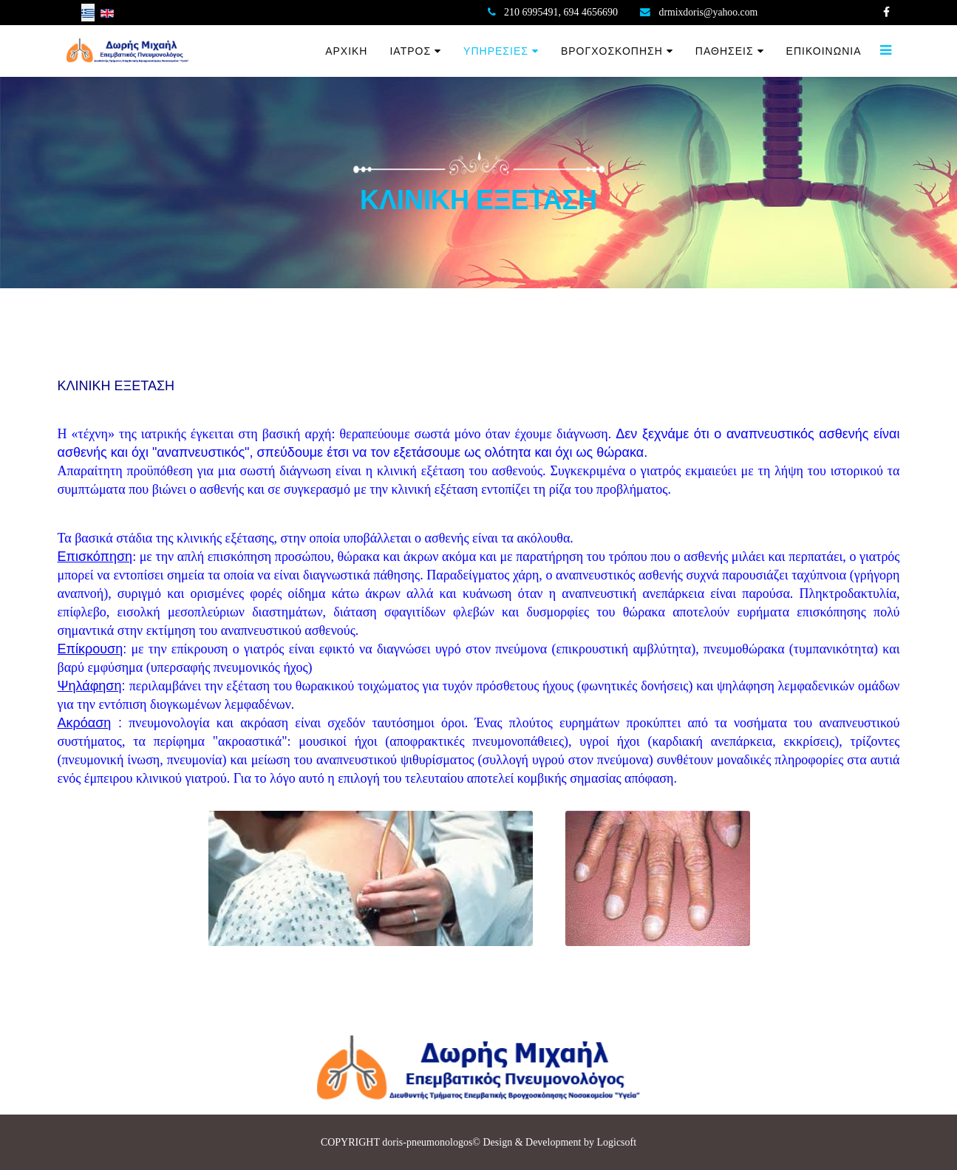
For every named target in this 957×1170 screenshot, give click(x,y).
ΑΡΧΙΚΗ (346, 51)
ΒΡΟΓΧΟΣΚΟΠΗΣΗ (612, 51)
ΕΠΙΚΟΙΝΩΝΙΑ (824, 51)
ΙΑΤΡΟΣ (410, 51)
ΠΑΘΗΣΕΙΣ (724, 51)
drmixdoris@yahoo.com (709, 12)
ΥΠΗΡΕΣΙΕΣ (495, 51)
